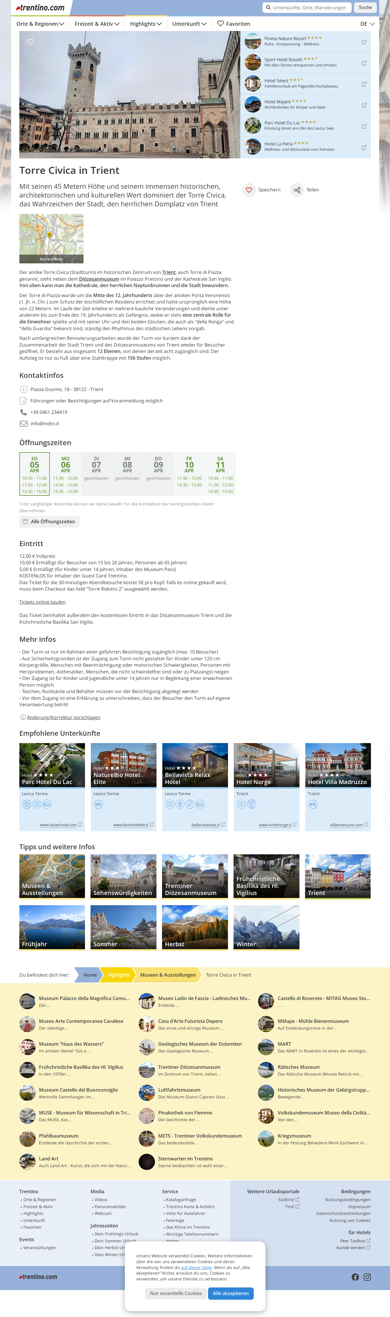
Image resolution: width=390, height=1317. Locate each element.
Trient (169, 272)
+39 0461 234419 (48, 412)
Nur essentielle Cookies (176, 1293)
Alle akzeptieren (231, 1293)
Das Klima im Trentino (188, 1227)
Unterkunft (186, 23)
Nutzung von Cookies (350, 1220)
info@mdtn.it (44, 423)
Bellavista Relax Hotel (195, 787)
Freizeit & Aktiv (94, 23)
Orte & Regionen (37, 23)
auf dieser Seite (196, 1267)
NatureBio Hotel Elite (123, 787)
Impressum (359, 1206)
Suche (365, 7)
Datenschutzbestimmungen (343, 1213)
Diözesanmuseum (99, 279)
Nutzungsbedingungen (348, 1199)
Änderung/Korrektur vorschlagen (60, 717)
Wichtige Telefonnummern (192, 1234)
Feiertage (175, 1220)
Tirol (292, 1207)
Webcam (103, 1213)
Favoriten (233, 23)
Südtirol (288, 1200)
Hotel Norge (266, 787)
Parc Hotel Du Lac (52, 787)
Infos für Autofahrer (185, 1213)
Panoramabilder (110, 1206)
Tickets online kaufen (42, 602)
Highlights (143, 23)
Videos (101, 1199)
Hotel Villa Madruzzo (338, 787)
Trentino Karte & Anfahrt (190, 1206)
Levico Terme (35, 793)
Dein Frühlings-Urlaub (116, 1234)
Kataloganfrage (181, 1199)
